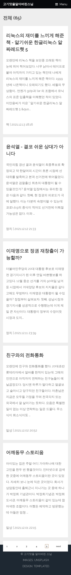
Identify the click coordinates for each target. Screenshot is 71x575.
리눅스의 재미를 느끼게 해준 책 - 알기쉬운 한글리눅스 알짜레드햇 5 (35, 42)
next (58, 546)
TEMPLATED (41, 566)
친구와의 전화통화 (25, 355)
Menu (63, 4)
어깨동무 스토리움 (25, 452)
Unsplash (41, 560)
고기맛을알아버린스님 (18, 4)
